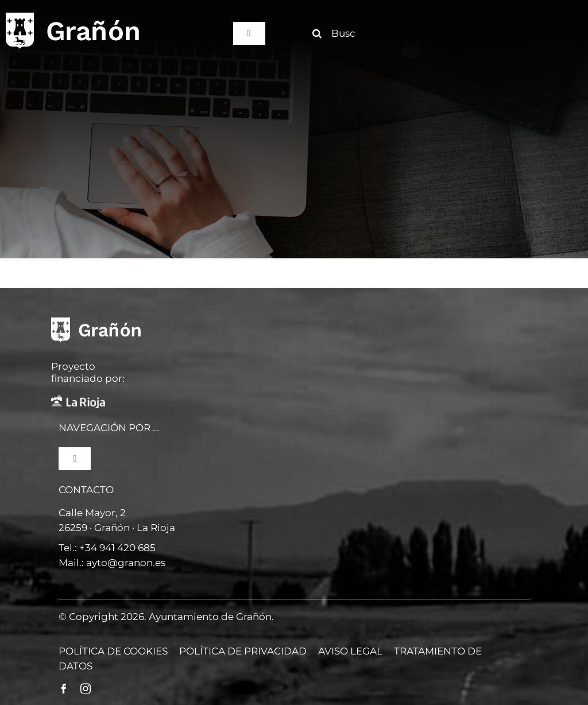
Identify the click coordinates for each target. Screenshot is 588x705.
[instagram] (85, 688)
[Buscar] (338, 33)
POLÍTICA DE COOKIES (113, 651)
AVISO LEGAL (350, 651)
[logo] (72, 16)
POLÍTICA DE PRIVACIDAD (243, 651)
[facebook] (64, 688)
